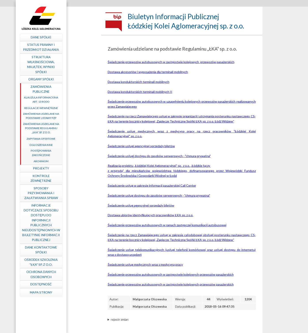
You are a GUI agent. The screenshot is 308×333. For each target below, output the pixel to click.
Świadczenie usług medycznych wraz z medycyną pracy (145, 264)
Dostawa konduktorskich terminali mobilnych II (140, 92)
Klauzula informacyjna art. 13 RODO (73, 99)
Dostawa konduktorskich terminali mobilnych (138, 82)
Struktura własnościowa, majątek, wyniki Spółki (73, 64)
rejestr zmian (119, 319)
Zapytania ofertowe (73, 138)
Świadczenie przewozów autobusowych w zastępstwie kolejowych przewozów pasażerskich (171, 62)
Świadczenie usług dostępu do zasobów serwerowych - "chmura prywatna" (159, 195)
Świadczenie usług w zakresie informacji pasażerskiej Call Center (152, 185)
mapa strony (73, 292)
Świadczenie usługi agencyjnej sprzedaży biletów (141, 146)
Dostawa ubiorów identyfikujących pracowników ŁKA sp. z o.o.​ (150, 215)
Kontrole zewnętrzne (73, 178)
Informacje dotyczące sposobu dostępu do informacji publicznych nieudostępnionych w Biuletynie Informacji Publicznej (73, 222)
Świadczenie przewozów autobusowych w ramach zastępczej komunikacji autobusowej (167, 225)
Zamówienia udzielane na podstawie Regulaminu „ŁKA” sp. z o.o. (73, 128)
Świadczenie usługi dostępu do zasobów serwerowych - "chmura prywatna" (159, 156)
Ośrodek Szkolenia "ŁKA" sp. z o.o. (73, 262)
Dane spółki (73, 37)
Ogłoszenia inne (73, 145)
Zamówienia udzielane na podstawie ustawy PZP (73, 116)
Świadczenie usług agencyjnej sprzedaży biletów (141, 205)
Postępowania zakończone (73, 152)
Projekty (73, 168)
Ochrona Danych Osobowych (73, 274)
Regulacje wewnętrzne (73, 108)
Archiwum (73, 161)
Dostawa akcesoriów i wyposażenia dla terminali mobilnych (148, 72)
